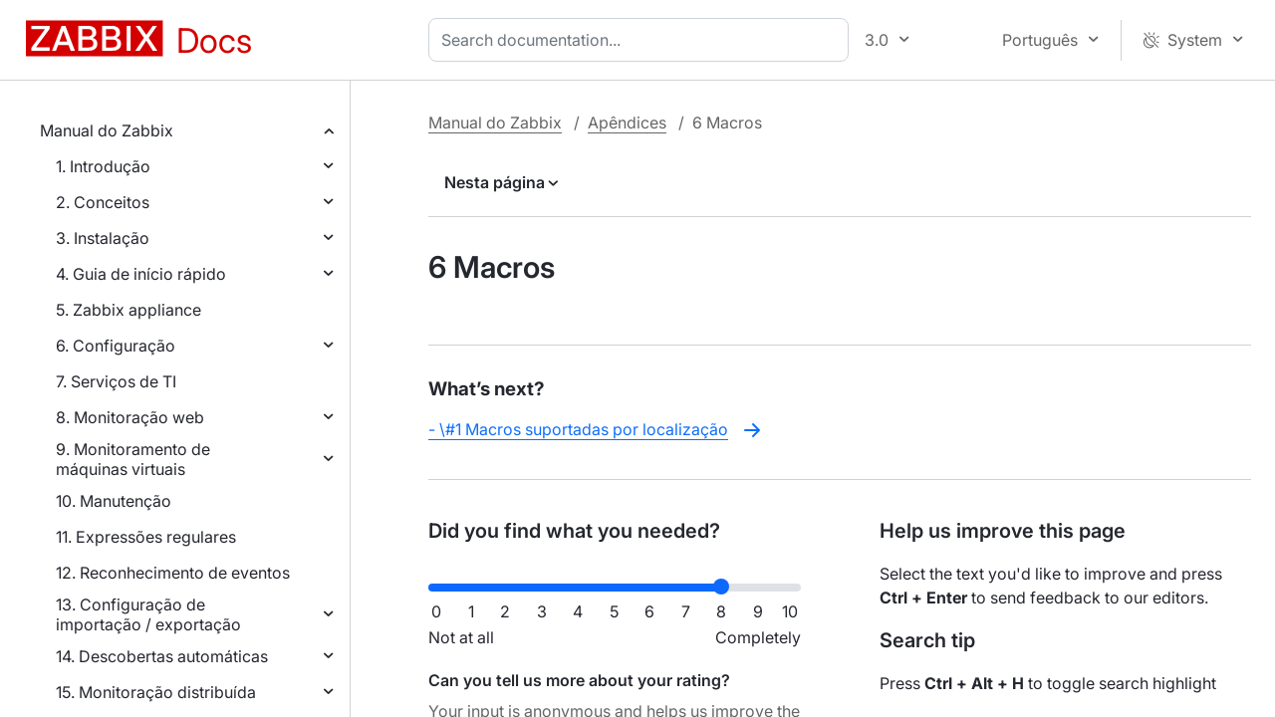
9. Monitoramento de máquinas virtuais (133, 459)
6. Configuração (115, 346)
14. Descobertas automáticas (162, 656)
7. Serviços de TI (116, 381)
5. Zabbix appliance (128, 310)
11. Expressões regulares (146, 537)
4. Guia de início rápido (141, 274)
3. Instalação (102, 238)
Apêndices (627, 122)
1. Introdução (103, 166)
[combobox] (642, 40)
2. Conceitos (102, 202)
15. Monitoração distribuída (156, 692)
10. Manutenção (113, 501)
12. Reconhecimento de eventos (173, 573)
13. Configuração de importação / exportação (148, 614)
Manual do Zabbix (106, 130)
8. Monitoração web (130, 417)
